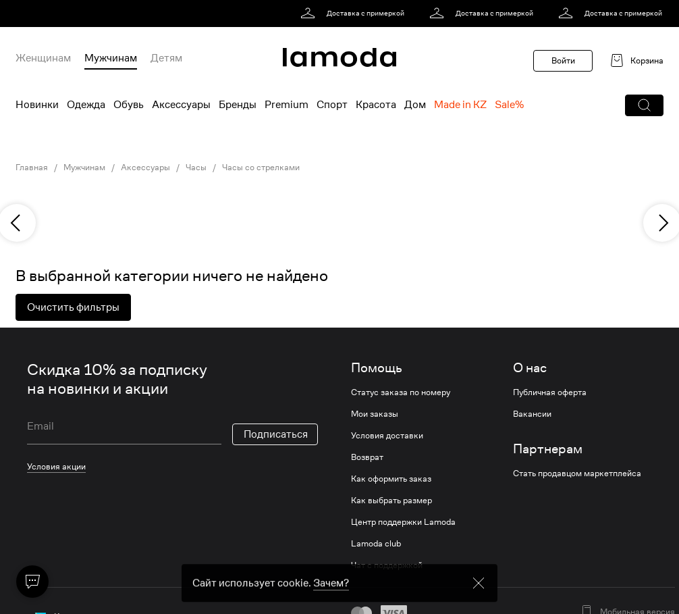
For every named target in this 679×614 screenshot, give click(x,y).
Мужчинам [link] (84, 167)
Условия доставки (387, 435)
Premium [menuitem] (286, 104)
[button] (644, 105)
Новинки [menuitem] (37, 104)
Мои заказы (374, 414)
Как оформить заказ (391, 479)
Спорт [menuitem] (332, 104)
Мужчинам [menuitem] (110, 58)
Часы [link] (196, 167)
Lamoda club (376, 543)
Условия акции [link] (56, 466)
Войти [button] (563, 60)
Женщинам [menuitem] (43, 58)
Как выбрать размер (391, 500)
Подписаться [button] (276, 434)
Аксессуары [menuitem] (181, 104)
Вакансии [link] (532, 414)
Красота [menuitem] (376, 104)
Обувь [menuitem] (128, 104)
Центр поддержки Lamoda (403, 522)
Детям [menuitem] (166, 58)
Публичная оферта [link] (550, 392)
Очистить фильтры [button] (73, 307)
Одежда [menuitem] (86, 104)
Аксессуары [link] (145, 167)
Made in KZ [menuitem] (460, 104)
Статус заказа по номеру (400, 392)
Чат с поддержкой (387, 565)
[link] (354, 13)
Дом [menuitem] (415, 104)
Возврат (367, 457)
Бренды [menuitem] (237, 104)
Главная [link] (32, 167)
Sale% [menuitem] (509, 104)
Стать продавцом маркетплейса (577, 473)
